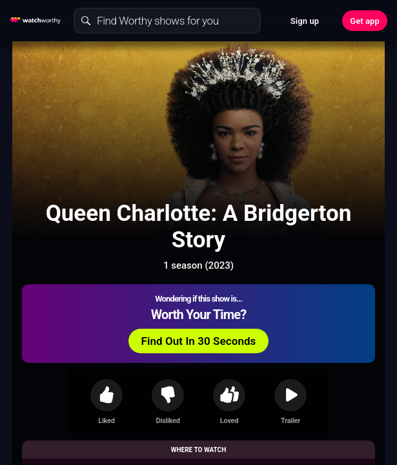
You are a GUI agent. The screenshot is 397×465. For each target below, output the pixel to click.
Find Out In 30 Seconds (198, 341)
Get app (365, 21)
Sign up (304, 21)
